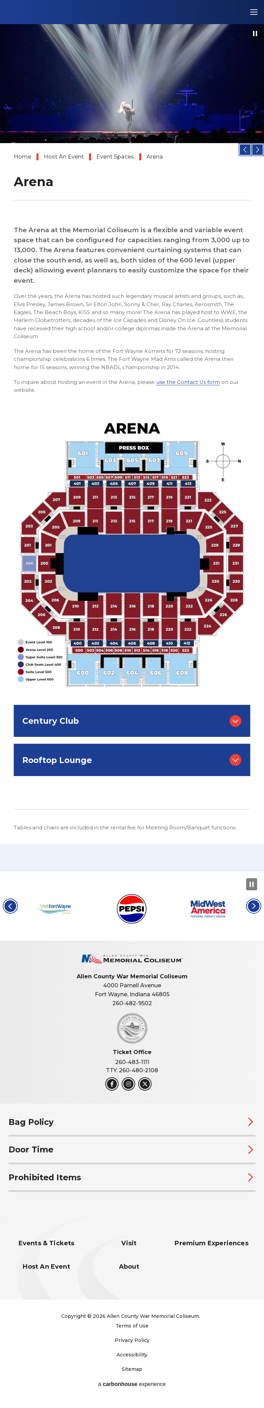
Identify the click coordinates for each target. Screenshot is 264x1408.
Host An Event (64, 156)
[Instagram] (128, 1090)
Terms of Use (132, 1331)
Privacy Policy (132, 1346)
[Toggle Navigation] (254, 12)
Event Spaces (115, 156)
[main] (132, 438)
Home (22, 156)
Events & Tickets (47, 1249)
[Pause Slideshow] (255, 34)
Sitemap (132, 1375)
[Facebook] (112, 1090)
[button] (245, 149)
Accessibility (132, 1360)
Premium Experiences (211, 1249)
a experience (132, 1390)
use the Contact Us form (188, 382)
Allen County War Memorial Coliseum (54, 12)
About (129, 1272)
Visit (128, 1249)
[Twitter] (145, 1090)
